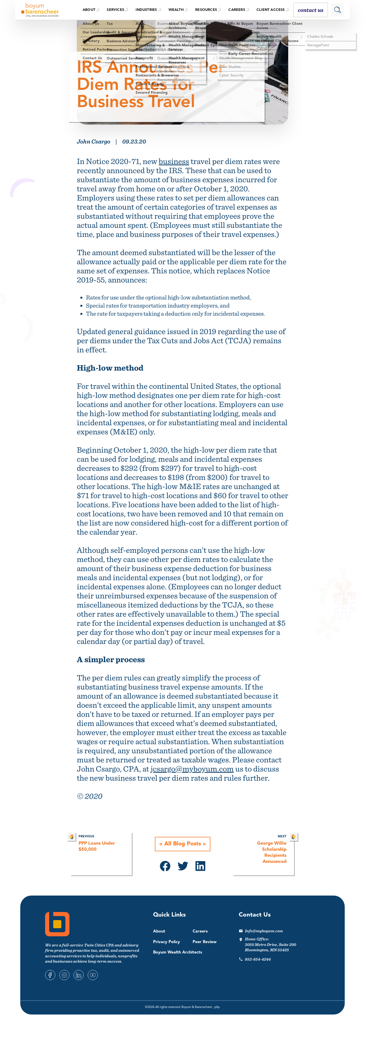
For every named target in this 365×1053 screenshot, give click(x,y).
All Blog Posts (182, 844)
